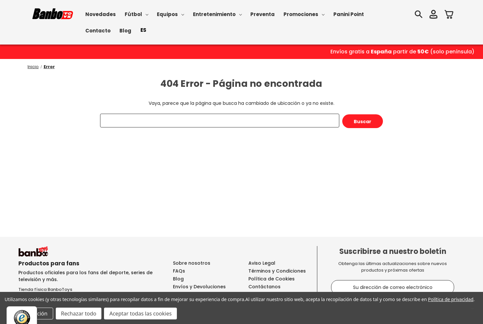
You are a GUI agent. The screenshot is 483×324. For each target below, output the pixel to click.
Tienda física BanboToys (45, 289)
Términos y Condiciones (277, 271)
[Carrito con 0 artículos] (449, 15)
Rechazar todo (78, 313)
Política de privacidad (450, 299)
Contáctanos (264, 286)
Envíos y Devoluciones (199, 286)
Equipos (170, 14)
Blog (125, 30)
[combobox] (143, 30)
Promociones (304, 14)
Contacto (98, 30)
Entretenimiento (217, 14)
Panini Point (348, 14)
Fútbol (136, 14)
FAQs (179, 271)
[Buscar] (418, 15)
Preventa (262, 14)
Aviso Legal (261, 263)
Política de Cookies (271, 279)
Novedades (100, 14)
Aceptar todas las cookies (140, 313)
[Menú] (472, 310)
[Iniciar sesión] (433, 15)
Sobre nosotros (191, 263)
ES (143, 30)
